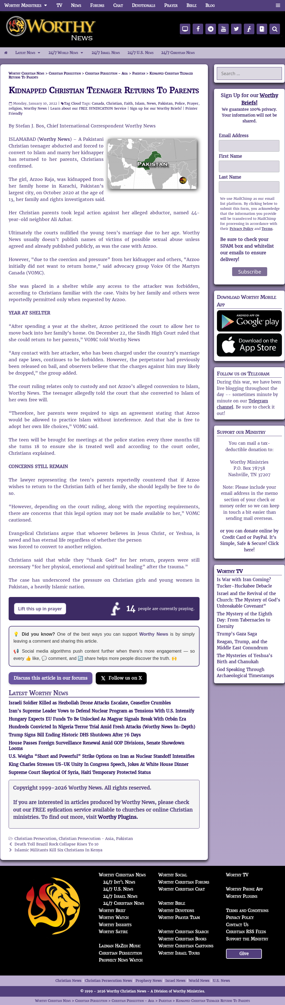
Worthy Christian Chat (181, 889)
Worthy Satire (113, 931)
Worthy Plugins (241, 896)
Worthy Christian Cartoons (185, 946)
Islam (139, 103)
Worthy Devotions (176, 910)
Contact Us (237, 924)
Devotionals (143, 5)
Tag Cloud (72, 103)
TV (59, 5)
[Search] (274, 29)
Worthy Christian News (122, 875)
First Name (230, 156)
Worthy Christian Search (183, 931)
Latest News (30, 52)
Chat (118, 5)
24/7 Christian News (178, 52)
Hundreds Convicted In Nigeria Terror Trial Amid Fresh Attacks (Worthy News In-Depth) (102, 726)
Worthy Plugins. (118, 817)
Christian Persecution (35, 838)
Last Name (230, 177)
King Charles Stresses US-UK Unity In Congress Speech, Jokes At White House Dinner (98, 764)
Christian (114, 103)
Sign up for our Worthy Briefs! (156, 108)
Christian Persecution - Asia (86, 838)
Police (180, 103)
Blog (210, 5)
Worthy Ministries (28, 5)
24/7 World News (67, 52)
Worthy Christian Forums (183, 882)
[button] (278, 5)
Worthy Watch (114, 917)
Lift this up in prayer (40, 609)
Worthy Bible (171, 903)
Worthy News (35, 108)
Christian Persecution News (108, 981)
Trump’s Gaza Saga (237, 634)
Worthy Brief (112, 910)
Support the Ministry (247, 939)
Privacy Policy (241, 229)
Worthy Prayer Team (179, 917)
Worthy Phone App (244, 889)
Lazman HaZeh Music (120, 946)
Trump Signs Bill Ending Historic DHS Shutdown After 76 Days (75, 735)
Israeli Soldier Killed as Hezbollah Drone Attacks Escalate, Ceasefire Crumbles (90, 703)
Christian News (68, 981)
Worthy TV (230, 571)
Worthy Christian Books (182, 939)
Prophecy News (149, 981)
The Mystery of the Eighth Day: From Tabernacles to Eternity (244, 620)
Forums (97, 5)
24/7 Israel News (106, 52)
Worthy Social (172, 875)
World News (199, 981)
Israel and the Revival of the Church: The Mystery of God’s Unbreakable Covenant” (248, 600)
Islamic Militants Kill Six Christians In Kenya (58, 850)
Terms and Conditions (247, 910)
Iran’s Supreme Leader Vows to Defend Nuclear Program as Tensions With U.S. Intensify (101, 711)
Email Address (234, 135)
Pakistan (165, 103)
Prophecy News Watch (120, 960)
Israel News (175, 981)
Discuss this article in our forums (50, 678)
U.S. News (221, 981)
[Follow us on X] (121, 678)
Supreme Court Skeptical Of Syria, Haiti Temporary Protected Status (80, 772)
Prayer (171, 5)
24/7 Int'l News (119, 882)
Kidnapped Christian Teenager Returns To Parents (104, 90)
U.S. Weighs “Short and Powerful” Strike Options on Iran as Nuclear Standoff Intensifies (102, 756)
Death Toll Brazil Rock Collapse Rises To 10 (56, 844)
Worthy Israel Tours (179, 953)
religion (15, 108)
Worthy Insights (115, 924)
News (76, 5)
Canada (98, 103)
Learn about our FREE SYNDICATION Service (88, 108)
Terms (267, 229)
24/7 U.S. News (140, 52)
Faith (128, 103)
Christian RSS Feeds (246, 931)
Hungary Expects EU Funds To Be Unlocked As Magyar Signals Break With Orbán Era (97, 719)
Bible (191, 5)
